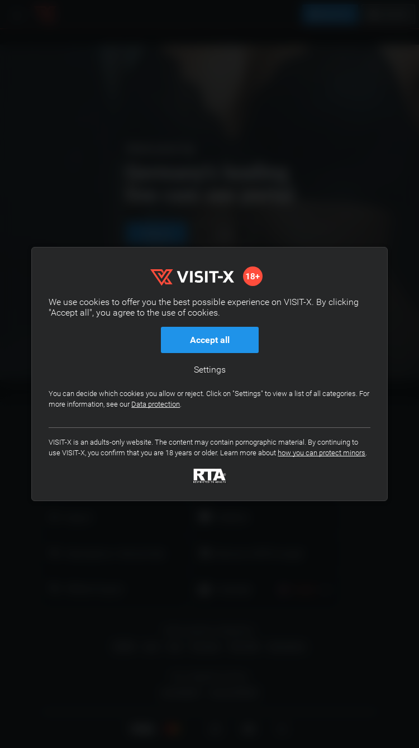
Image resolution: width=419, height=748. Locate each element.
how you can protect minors (321, 453)
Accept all (210, 340)
